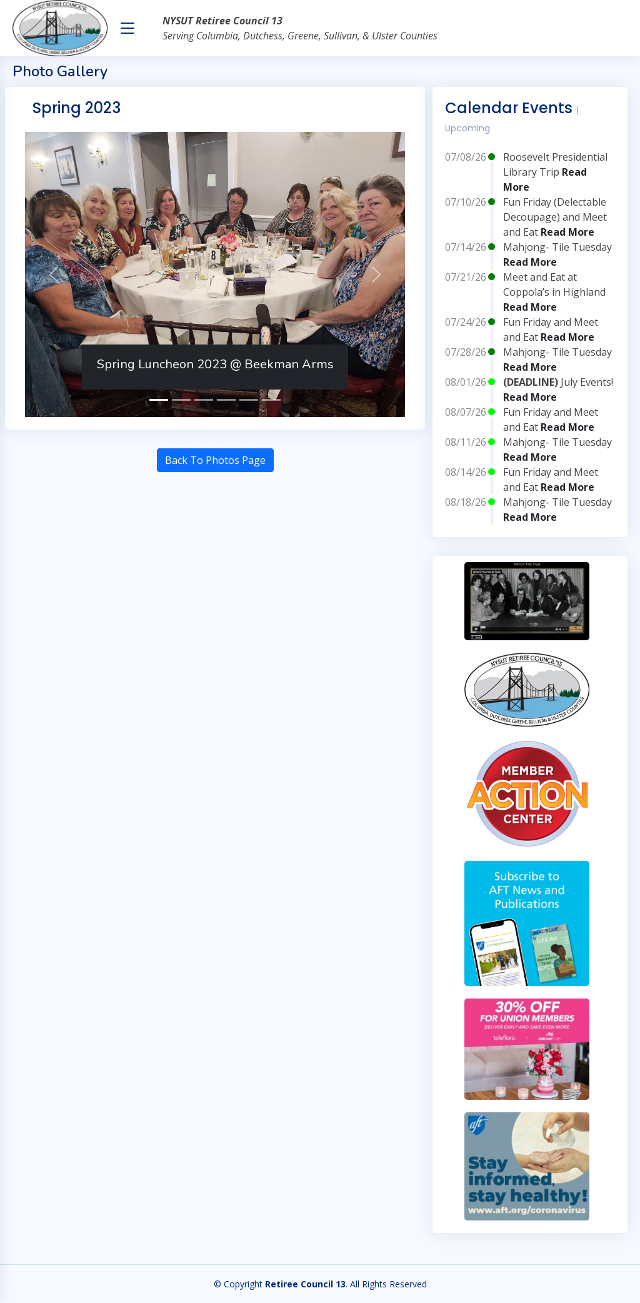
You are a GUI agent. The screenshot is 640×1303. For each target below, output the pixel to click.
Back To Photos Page (215, 460)
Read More (567, 232)
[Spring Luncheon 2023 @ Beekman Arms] (158, 400)
